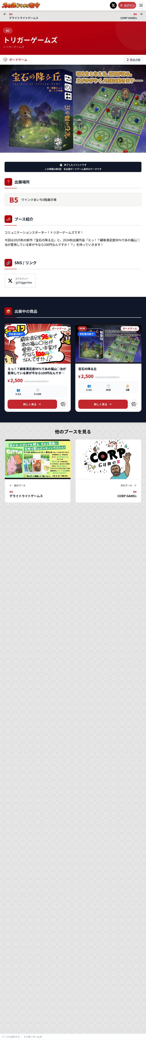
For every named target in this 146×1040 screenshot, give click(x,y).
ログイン (127, 5)
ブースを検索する (11, 1036)
